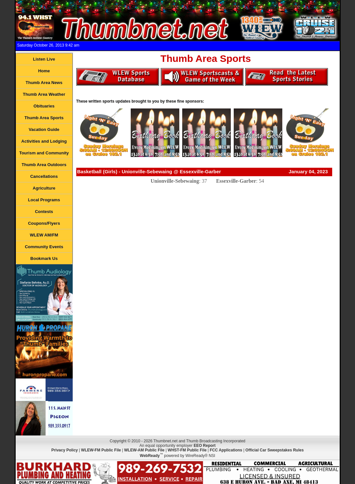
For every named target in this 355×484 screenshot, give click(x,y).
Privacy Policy (64, 450)
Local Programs (44, 199)
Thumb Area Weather (44, 94)
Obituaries (44, 106)
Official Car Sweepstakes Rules (274, 450)
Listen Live (44, 59)
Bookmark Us (44, 258)
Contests (44, 211)
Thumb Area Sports (44, 117)
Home (44, 70)
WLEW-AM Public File (144, 450)
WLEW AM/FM (44, 235)
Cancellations (44, 176)
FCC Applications (226, 450)
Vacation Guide (44, 129)
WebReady (150, 455)
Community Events (44, 246)
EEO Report (204, 445)
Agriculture (44, 188)
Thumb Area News (44, 82)
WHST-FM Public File (187, 450)
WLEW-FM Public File (101, 450)
